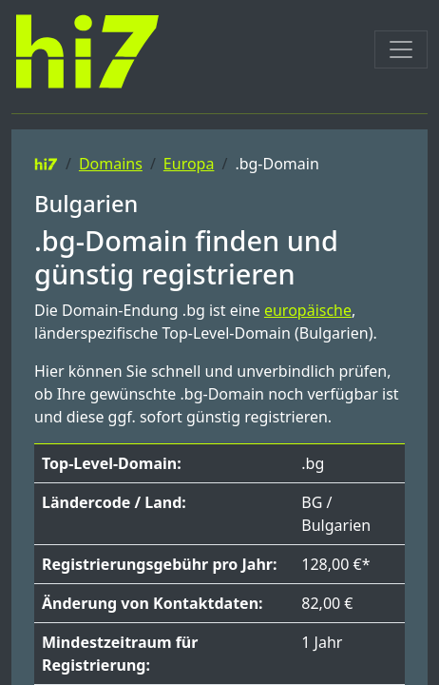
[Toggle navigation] (401, 49)
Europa (189, 163)
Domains (111, 163)
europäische (308, 310)
